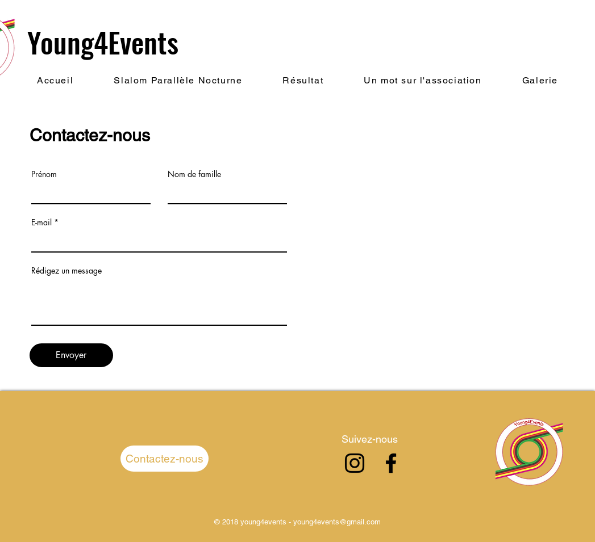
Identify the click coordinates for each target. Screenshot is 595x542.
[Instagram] (355, 463)
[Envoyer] (71, 355)
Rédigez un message (66, 271)
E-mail (41, 222)
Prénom (44, 174)
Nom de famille (194, 174)
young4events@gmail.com (337, 522)
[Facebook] (391, 463)
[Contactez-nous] (164, 459)
